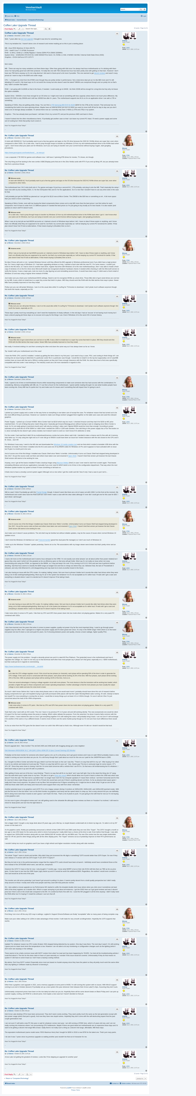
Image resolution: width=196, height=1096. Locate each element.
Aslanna (124, 40)
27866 (128, 155)
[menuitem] (16, 16)
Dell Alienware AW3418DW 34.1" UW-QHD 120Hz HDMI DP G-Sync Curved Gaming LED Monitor (40, 750)
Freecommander (44, 540)
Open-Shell (72, 456)
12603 (128, 47)
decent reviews (99, 73)
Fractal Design (41, 492)
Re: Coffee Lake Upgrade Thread (19, 135)
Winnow (124, 148)
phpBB (69, 1088)
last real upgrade (27, 39)
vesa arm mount (60, 775)
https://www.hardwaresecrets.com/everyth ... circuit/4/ (24, 666)
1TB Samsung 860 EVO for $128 (63, 105)
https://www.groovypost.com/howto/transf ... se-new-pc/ (24, 152)
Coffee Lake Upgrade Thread (20, 25)
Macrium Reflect (62, 463)
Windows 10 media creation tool (65, 444)
